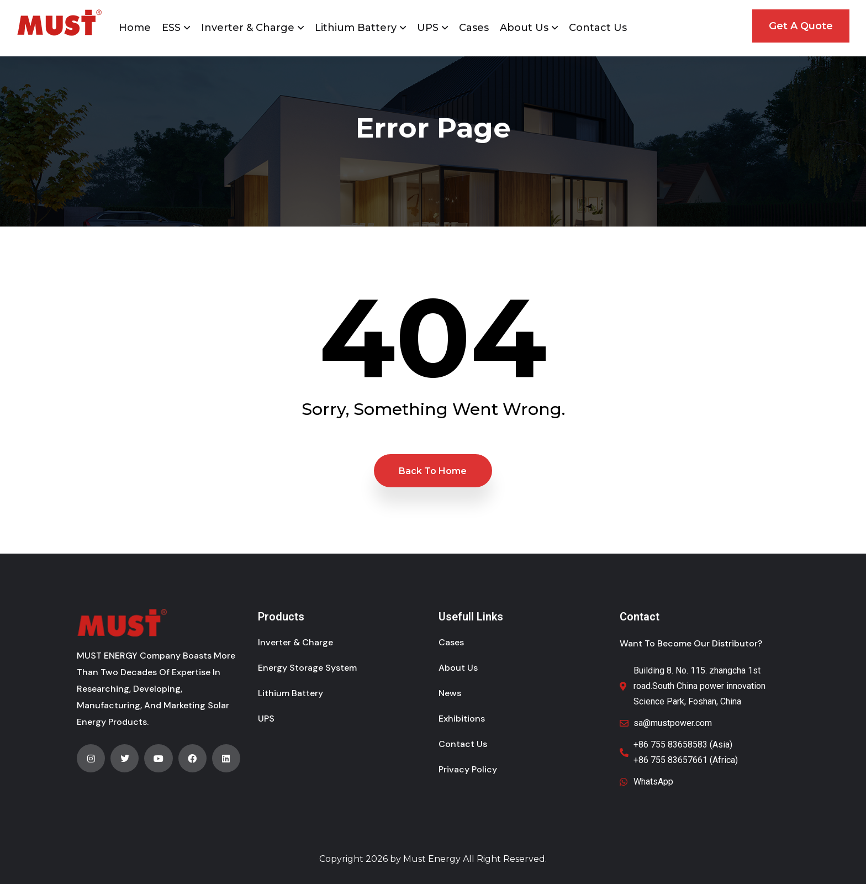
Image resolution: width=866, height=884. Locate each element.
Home (135, 28)
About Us (524, 28)
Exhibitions (462, 718)
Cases (474, 28)
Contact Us (598, 28)
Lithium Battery (356, 28)
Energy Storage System (307, 667)
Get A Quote (801, 26)
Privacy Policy (468, 769)
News (450, 693)
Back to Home (433, 471)
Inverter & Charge (247, 28)
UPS (428, 28)
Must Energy (432, 859)
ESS (171, 28)
